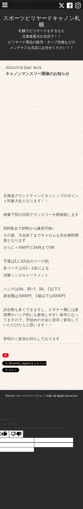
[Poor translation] (16, 434)
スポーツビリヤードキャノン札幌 (41, 21)
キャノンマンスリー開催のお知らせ (37, 73)
